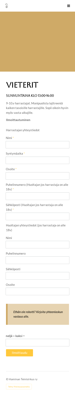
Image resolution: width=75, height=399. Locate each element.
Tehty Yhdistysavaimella (19, 386)
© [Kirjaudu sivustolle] (7, 379)
